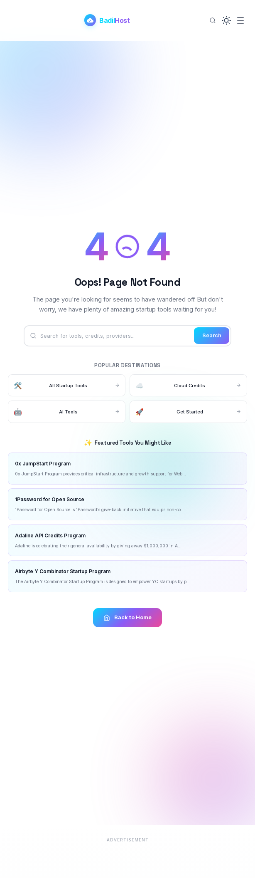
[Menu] (240, 20)
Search (211, 335)
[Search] (212, 20)
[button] (226, 20)
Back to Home (127, 617)
